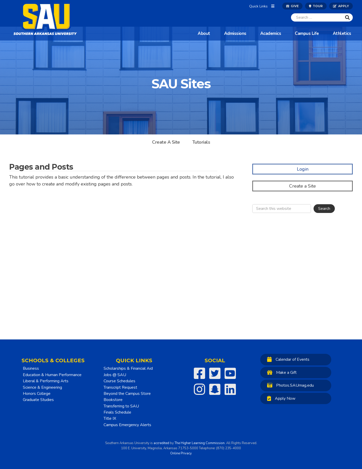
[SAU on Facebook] (199, 373)
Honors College (37, 393)
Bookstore (113, 400)
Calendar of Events (287, 359)
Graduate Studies (38, 400)
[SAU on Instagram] (199, 389)
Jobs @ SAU (115, 375)
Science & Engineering (42, 387)
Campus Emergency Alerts (127, 425)
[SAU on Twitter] (214, 373)
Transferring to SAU (121, 406)
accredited (161, 443)
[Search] (316, 17)
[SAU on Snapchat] (214, 389)
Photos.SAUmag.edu (289, 385)
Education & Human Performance (52, 375)
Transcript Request (120, 387)
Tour (316, 6)
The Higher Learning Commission (200, 443)
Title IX (110, 418)
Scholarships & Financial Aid (128, 368)
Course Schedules (119, 381)
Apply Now (280, 398)
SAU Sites (181, 83)
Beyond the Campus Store (127, 393)
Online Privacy (181, 453)
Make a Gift (281, 372)
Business (31, 368)
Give (292, 6)
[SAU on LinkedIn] (230, 389)
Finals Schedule (117, 412)
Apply (341, 6)
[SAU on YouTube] (230, 373)
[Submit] (347, 17)
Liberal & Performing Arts (45, 381)
